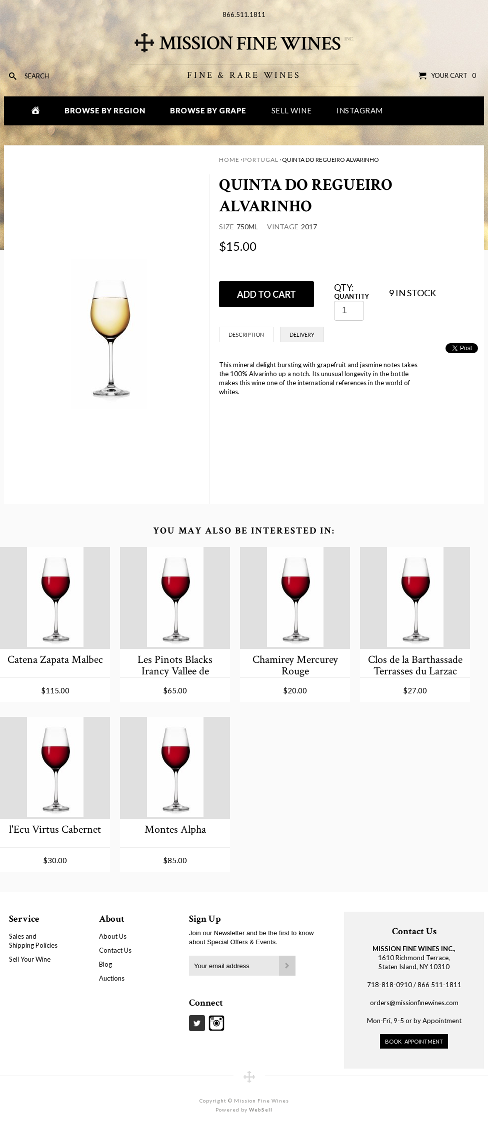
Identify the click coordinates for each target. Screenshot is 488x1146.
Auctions (111, 978)
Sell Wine (292, 110)
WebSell (260, 1110)
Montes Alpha (175, 829)
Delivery (302, 334)
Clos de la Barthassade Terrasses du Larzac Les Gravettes (415, 665)
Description (246, 334)
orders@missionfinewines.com (414, 1003)
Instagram (359, 110)
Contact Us (115, 950)
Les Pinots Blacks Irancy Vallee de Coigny (175, 665)
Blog (105, 964)
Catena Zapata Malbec (55, 659)
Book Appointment (414, 1041)
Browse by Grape (208, 110)
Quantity (351, 296)
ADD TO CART (266, 294)
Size (226, 226)
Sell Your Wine (29, 959)
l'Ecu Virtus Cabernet (55, 829)
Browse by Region (104, 110)
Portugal (260, 159)
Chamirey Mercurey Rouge (295, 665)
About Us (112, 936)
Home (229, 159)
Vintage (282, 226)
